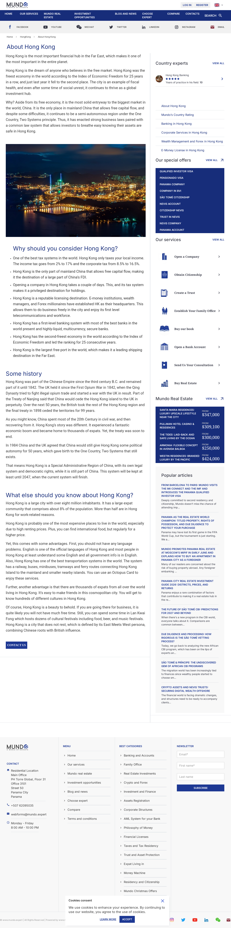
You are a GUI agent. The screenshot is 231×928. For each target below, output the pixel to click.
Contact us (16, 645)
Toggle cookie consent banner (162, 901)
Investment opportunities (84, 15)
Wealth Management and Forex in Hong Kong (192, 141)
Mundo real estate (52, 15)
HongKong (25, 36)
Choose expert (147, 15)
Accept (127, 919)
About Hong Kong (173, 106)
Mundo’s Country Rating (177, 115)
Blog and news (125, 13)
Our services (29, 13)
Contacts (192, 13)
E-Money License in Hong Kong (182, 150)
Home (8, 13)
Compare (173, 13)
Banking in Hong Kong (176, 123)
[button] (29, 14)
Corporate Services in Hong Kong (184, 132)
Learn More (108, 919)
